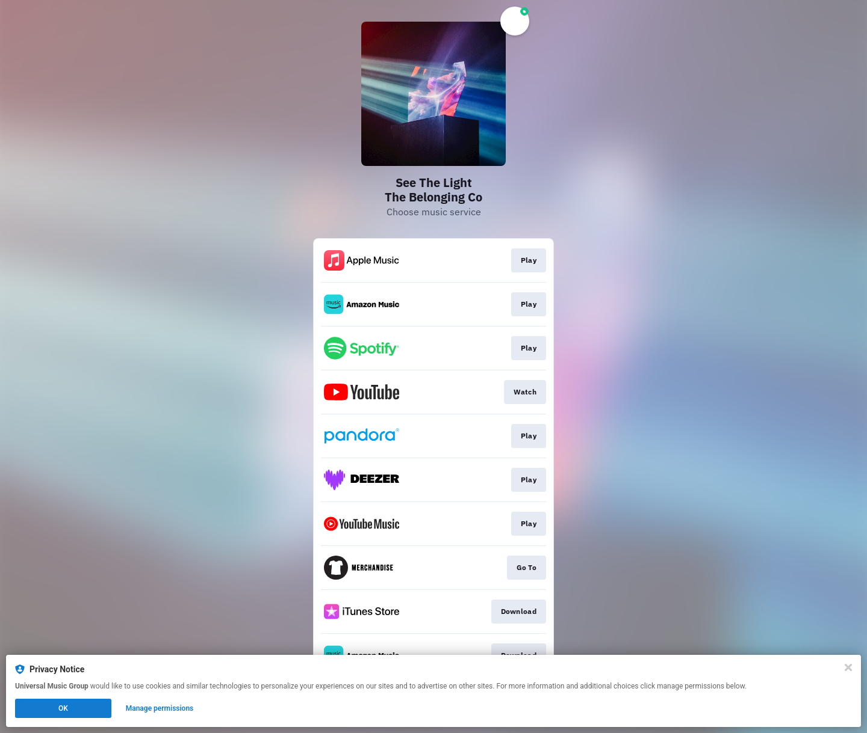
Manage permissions (160, 708)
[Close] (848, 667)
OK (63, 708)
